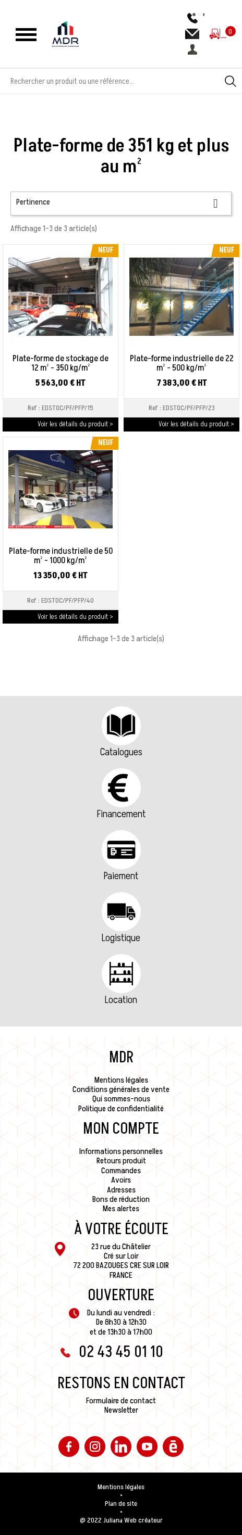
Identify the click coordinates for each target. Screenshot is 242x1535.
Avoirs (121, 1180)
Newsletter (121, 1410)
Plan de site (121, 1504)
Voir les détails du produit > (75, 424)
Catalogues (121, 752)
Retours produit (121, 1160)
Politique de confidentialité (121, 1108)
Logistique (121, 938)
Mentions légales (121, 1080)
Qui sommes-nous (121, 1099)
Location (121, 1000)
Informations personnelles (121, 1151)
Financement (121, 814)
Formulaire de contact (121, 1400)
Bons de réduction (121, 1199)
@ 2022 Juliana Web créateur (121, 1520)
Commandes (121, 1170)
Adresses (121, 1190)
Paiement (121, 876)
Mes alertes (121, 1208)
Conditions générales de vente (121, 1089)
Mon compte (121, 1129)
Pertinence (121, 203)
